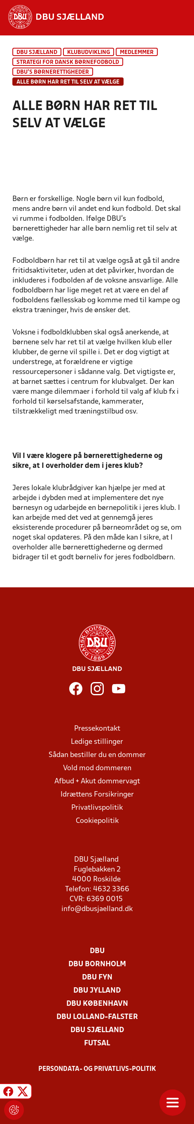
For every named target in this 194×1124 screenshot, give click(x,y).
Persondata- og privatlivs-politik (97, 1069)
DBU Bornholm (97, 964)
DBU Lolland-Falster (97, 1017)
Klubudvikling (88, 52)
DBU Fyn (97, 977)
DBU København (97, 1003)
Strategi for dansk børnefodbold (67, 62)
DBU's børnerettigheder (52, 72)
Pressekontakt (97, 728)
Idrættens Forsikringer (97, 794)
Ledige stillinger (97, 741)
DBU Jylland (97, 990)
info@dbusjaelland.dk (97, 909)
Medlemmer (137, 52)
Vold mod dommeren (97, 768)
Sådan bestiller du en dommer (97, 755)
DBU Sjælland (36, 52)
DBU (97, 951)
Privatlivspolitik (97, 807)
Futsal (97, 1043)
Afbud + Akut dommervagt (97, 781)
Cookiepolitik (97, 821)
